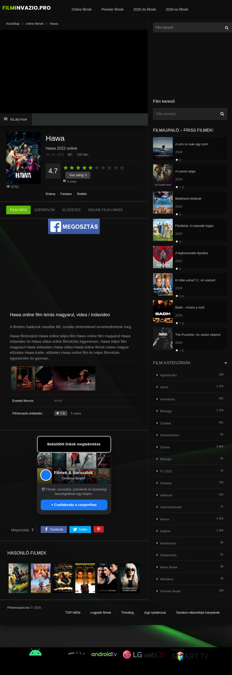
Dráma (50, 194)
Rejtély (82, 194)
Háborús (166, 495)
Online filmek (82, 9)
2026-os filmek (177, 9)
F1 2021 (166, 471)
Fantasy (66, 194)
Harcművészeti (170, 507)
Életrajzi (166, 459)
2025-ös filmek (145, 9)
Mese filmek (168, 567)
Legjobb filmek (100, 612)
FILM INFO (18, 210)
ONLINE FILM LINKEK (105, 210)
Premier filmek (112, 9)
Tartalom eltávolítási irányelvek (198, 612)
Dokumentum (169, 435)
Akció (164, 387)
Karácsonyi (168, 543)
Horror (164, 519)
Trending (127, 612)
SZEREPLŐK (44, 210)
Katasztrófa (168, 555)
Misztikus (166, 579)
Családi (165, 423)
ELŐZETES (71, 210)
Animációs (167, 399)
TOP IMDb (72, 612)
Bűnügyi (166, 411)
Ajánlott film (168, 375)
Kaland (165, 531)
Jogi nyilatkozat (155, 612)
